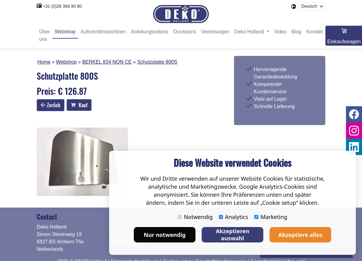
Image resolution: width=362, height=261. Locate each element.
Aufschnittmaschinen (103, 31)
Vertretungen (215, 31)
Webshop (65, 31)
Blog (296, 31)
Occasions (184, 31)
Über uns (44, 35)
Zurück (50, 105)
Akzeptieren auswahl (232, 234)
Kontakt (314, 31)
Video (280, 31)
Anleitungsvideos (149, 31)
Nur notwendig (165, 234)
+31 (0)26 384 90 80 (62, 6)
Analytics (233, 217)
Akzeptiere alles (300, 234)
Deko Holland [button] (249, 31)
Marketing (270, 217)
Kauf (79, 105)
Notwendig (195, 217)
